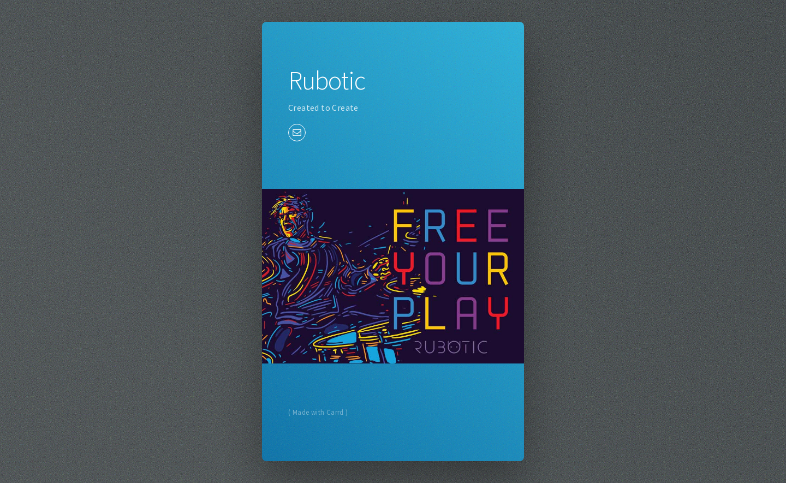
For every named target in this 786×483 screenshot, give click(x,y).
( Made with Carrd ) (318, 412)
